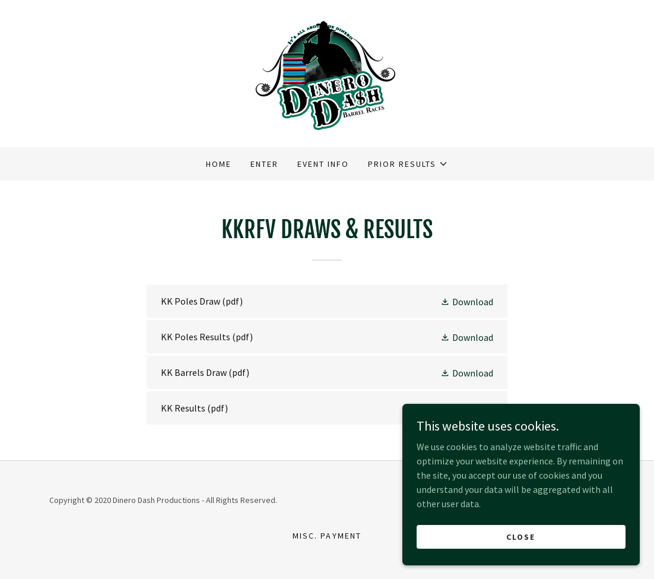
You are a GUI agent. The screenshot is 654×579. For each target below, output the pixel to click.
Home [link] (218, 164)
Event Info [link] (323, 164)
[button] (408, 164)
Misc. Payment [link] (327, 535)
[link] (327, 72)
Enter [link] (264, 164)
